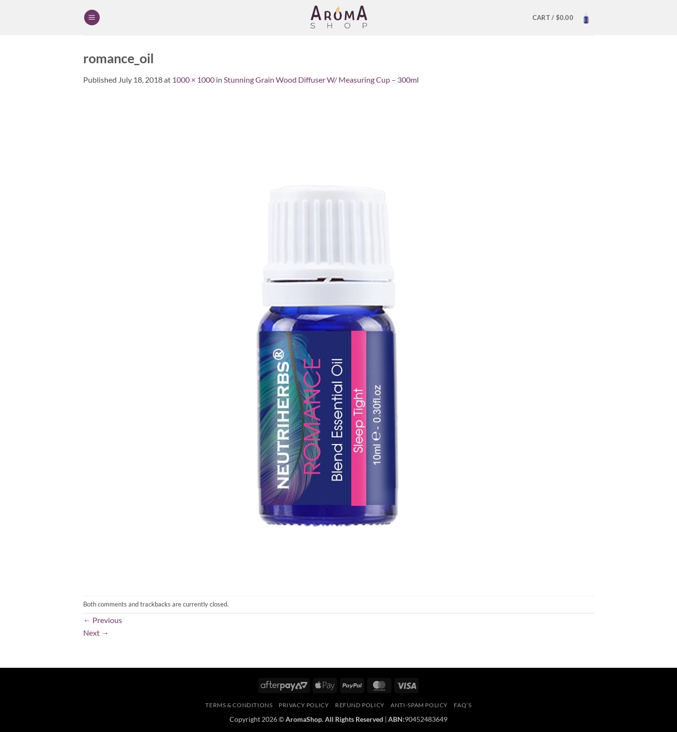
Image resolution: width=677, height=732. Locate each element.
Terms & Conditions (238, 705)
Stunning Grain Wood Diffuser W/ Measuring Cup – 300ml (321, 79)
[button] (92, 18)
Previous (102, 620)
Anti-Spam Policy (419, 705)
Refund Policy (360, 705)
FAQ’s (462, 705)
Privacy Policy (304, 705)
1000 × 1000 (193, 79)
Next (96, 632)
